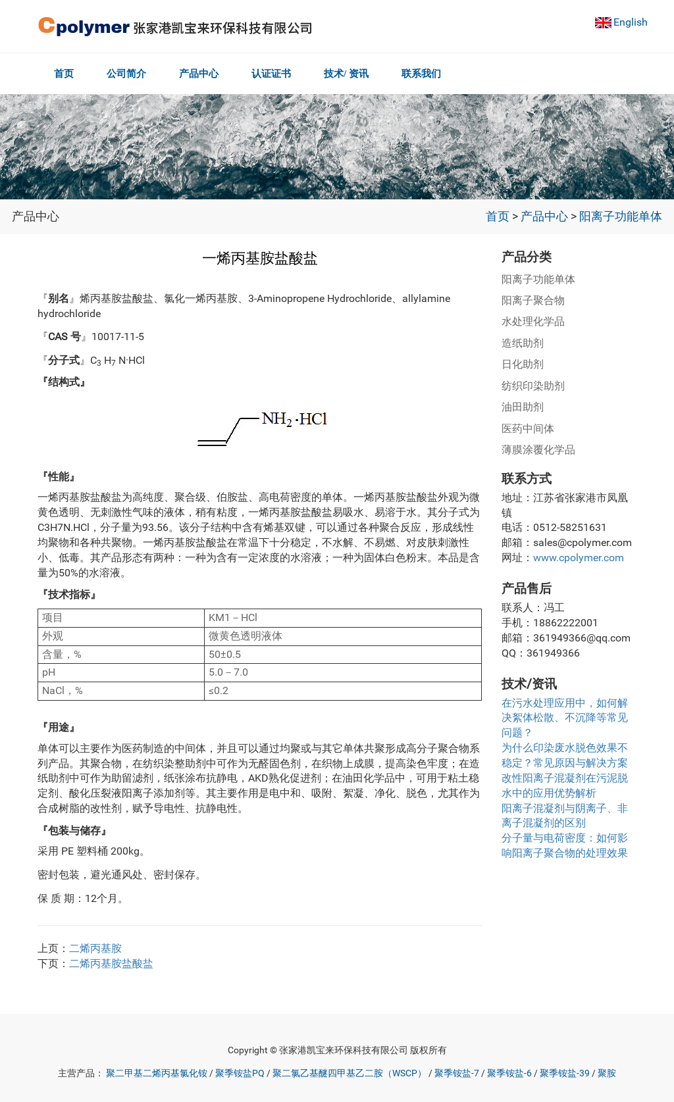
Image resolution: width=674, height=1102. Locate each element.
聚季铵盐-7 (456, 1073)
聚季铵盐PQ (240, 1073)
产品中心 (202, 73)
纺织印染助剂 (533, 386)
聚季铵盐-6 (509, 1073)
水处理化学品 (533, 321)
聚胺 (607, 1073)
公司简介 (128, 73)
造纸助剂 (523, 343)
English (630, 22)
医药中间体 (528, 428)
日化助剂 (523, 364)
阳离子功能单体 (620, 216)
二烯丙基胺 (95, 948)
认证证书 (278, 73)
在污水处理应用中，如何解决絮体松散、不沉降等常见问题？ (565, 718)
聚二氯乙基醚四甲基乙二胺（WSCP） (349, 1073)
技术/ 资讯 (354, 73)
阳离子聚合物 (533, 300)
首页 (64, 73)
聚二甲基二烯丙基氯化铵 (156, 1073)
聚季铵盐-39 (565, 1073)
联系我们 (432, 73)
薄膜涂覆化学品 (538, 449)
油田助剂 (523, 407)
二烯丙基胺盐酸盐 (111, 963)
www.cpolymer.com (578, 557)
